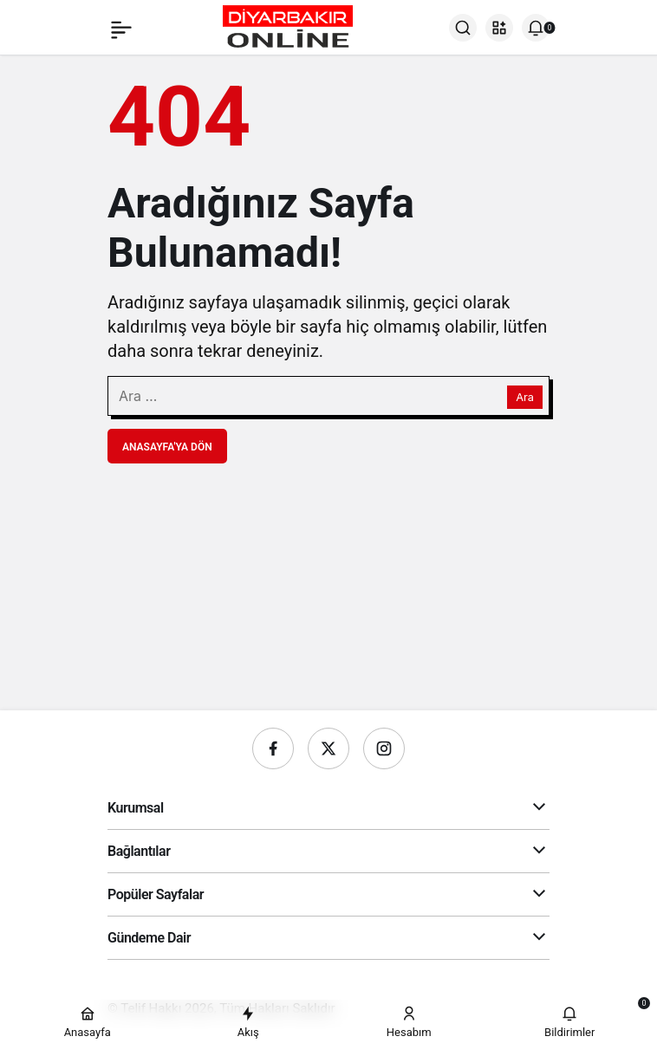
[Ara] (463, 28)
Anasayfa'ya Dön (167, 447)
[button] (499, 28)
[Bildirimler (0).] (536, 28)
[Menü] (121, 28)
